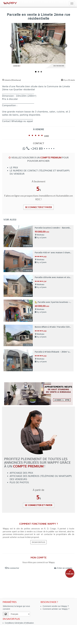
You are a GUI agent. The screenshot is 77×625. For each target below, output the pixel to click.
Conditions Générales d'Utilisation (19, 623)
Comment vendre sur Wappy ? (56, 606)
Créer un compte (63, 568)
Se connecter (12, 568)
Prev (12, 45)
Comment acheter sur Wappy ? (56, 609)
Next (65, 45)
